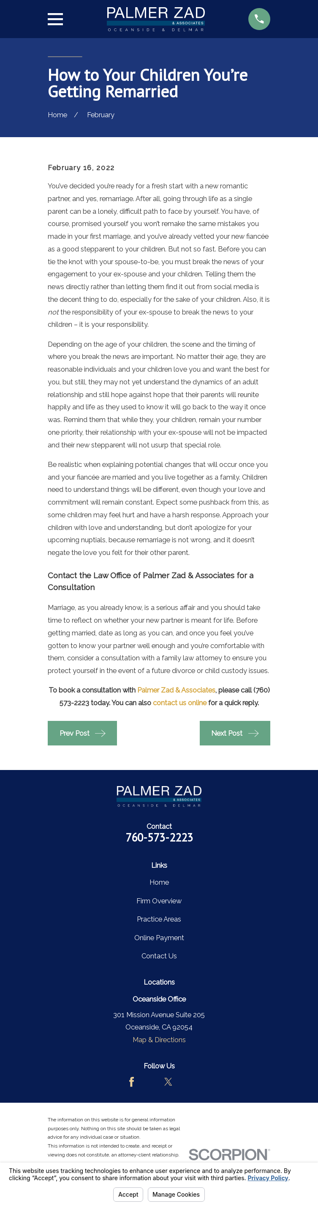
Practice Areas (159, 919)
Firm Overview (159, 901)
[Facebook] (131, 1082)
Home (159, 882)
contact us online (180, 702)
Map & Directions (159, 1039)
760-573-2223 (159, 837)
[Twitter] (168, 1082)
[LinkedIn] (186, 1082)
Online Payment (159, 937)
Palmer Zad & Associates (176, 690)
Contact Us (159, 956)
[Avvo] (150, 1082)
